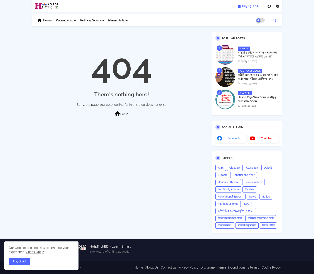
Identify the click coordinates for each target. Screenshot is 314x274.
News (252, 196)
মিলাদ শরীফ (268, 225)
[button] (274, 20)
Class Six (234, 167)
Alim (221, 167)
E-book (222, 175)
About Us (152, 267)
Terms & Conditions (231, 267)
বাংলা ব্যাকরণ (225, 225)
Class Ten (252, 167)
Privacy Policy (188, 267)
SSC (246, 203)
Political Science (92, 20)
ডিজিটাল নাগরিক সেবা (230, 218)
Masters (249, 189)
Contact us (168, 267)
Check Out (33, 252)
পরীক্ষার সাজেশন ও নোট (261, 218)
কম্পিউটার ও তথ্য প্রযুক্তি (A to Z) (236, 211)
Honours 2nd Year (243, 175)
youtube (266, 138)
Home (47, 20)
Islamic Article (118, 20)
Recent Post (64, 20)
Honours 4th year (228, 182)
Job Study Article (228, 189)
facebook (234, 138)
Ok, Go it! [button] (19, 261)
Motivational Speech (230, 196)
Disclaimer (208, 267)
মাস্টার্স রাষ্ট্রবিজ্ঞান (247, 225)
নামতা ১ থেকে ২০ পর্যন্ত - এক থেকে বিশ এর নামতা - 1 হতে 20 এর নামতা (257, 56)
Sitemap (253, 267)
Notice (266, 196)
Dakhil (268, 167)
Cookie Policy (271, 267)
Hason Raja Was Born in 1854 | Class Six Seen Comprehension (257, 101)
